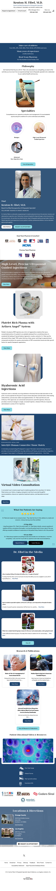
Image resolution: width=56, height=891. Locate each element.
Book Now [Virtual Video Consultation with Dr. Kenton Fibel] (6, 506)
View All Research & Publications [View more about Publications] (28, 733)
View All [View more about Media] (28, 647)
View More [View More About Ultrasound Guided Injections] (6, 288)
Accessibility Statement (17, 870)
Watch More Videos (42, 764)
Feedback (32, 867)
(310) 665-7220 (36, 12)
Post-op (31, 783)
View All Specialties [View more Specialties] (28, 168)
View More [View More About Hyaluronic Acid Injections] (7, 414)
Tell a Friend (40, 867)
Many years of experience (28, 55)
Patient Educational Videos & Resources (28, 739)
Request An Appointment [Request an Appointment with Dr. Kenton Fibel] (23, 231)
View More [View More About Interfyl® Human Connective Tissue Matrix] (46, 457)
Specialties (28, 114)
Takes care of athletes (28, 49)
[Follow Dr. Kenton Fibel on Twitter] (24, 860)
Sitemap (25, 867)
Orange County (20, 819)
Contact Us (49, 867)
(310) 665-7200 (49, 12)
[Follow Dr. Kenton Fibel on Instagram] (32, 860)
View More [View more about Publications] (15, 688)
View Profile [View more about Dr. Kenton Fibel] (7, 231)
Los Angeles (19, 833)
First (29, 772)
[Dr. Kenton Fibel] (28, 4)
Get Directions (19, 829)
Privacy (19, 867)
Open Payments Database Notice (35, 870)
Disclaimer (12, 867)
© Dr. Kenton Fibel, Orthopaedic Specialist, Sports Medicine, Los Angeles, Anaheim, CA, (28, 877)
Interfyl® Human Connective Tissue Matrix (25, 449)
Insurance (29, 787)
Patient (29, 778)
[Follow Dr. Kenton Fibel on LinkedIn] (28, 860)
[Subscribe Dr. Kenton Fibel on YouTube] (36, 860)
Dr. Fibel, (23, 73)
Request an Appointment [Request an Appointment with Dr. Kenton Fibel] (10, 10)
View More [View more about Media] (15, 583)
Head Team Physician (28, 60)
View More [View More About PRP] (7, 352)
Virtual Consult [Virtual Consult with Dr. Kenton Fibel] (24, 10)
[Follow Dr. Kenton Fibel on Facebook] (20, 860)
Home (5, 867)
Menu (53, 15)
